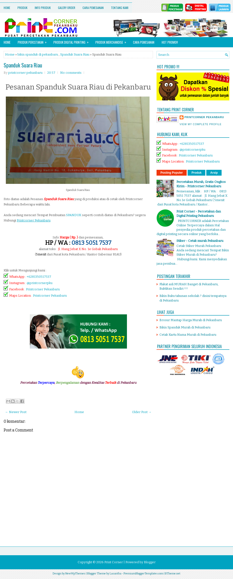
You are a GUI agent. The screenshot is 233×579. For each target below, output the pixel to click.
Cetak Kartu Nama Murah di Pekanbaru (187, 334)
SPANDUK (73, 215)
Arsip (214, 172)
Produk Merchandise (112, 41)
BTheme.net (172, 573)
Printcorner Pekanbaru (43, 289)
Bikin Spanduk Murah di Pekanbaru (184, 327)
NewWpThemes (75, 573)
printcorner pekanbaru (204, 117)
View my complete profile (201, 124)
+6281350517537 (39, 276)
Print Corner (113, 562)
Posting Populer (171, 172)
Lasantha (115, 573)
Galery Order (66, 8)
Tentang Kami (119, 8)
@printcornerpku (39, 283)
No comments (71, 72)
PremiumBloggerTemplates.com (143, 573)
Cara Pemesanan (93, 8)
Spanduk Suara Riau (74, 54)
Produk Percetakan (34, 41)
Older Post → (141, 412)
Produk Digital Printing (72, 41)
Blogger (150, 562)
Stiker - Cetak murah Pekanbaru (199, 241)
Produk (22, 8)
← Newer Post (15, 412)
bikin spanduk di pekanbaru (37, 54)
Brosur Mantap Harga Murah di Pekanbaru (190, 320)
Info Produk (43, 8)
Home (7, 8)
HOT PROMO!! (170, 42)
